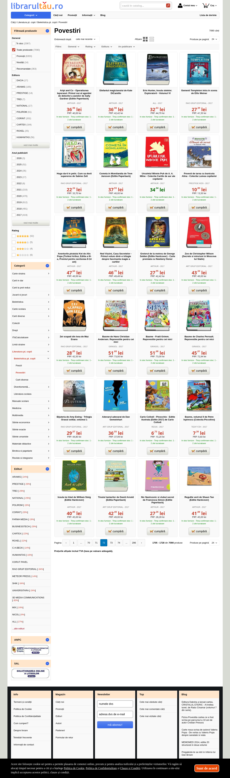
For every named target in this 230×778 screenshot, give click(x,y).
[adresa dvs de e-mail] (115, 714)
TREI (21, 99)
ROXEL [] (19, 540)
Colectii (16, 323)
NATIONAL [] (21, 498)
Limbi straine (18, 344)
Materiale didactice (21, 443)
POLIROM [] (21, 505)
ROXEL (23, 131)
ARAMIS (24, 87)
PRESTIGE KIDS (196, 183)
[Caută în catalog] (168, 5)
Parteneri (60, 730)
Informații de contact (24, 744)
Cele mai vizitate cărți (150, 716)
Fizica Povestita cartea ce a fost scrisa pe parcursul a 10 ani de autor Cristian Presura (198, 720)
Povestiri (20, 372)
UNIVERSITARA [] (24, 590)
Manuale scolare (20, 401)
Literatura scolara (22, 394)
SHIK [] (18, 583)
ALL (154, 103)
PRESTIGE (25, 93)
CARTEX (24, 124)
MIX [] (17, 607)
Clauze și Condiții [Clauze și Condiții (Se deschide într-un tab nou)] (130, 768)
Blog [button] (184, 694)
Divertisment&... (22, 387)
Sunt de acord (206, 768)
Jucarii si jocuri (19, 294)
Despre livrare (21, 730)
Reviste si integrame (22, 458)
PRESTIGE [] (21, 484)
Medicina (16, 408)
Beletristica (17, 302)
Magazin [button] (60, 694)
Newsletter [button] (104, 694)
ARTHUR (71, 103)
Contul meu (186, 5)
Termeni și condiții (23, 702)
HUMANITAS (25, 137)
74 (117, 542)
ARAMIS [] (20, 477)
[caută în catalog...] (142, 5)
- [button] (47, 31)
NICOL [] (18, 614)
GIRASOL (113, 346)
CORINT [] (20, 512)
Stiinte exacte (19, 429)
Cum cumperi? (21, 723)
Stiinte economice (21, 422)
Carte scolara (19, 309)
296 (131, 542)
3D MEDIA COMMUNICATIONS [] (28, 599)
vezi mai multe (31, 145)
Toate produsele (28, 50)
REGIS (154, 427)
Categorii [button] (19, 265)
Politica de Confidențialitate (27, 716)
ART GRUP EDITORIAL (196, 266)
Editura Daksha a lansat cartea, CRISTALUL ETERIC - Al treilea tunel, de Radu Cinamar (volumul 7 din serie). (199, 706)
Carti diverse (18, 316)
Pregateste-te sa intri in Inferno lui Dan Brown (198, 753)
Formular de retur (64, 737)
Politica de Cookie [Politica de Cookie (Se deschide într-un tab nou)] (74, 768)
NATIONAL (24, 105)
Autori (59, 723)
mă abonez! (115, 724)
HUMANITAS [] (22, 555)
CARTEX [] (20, 533)
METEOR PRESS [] (24, 576)
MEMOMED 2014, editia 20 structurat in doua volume (195, 743)
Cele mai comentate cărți (152, 709)
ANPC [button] (17, 639)
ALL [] (17, 621)
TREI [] (18, 491)
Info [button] (16, 694)
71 (95, 542)
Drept (15, 330)
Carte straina (18, 273)
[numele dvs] (115, 703)
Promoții (60, 709)
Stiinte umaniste (20, 436)
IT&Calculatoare (20, 337)
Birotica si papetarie (22, 451)
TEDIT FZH (196, 427)
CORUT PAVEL (20, 562)
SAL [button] (16, 663)
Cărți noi (60, 702)
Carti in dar (17, 280)
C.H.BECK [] (21, 547)
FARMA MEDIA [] (23, 519)
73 (109, 542)
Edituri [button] (18, 469)
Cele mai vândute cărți (151, 702)
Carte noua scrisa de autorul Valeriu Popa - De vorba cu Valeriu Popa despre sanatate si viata (200, 732)
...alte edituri (18, 628)
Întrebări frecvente (23, 737)
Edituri (59, 716)
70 (87, 542)
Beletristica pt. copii (24, 358)
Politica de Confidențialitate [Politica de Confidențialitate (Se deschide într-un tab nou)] (101, 768)
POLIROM (24, 112)
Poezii (19, 365)
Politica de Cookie (23, 709)
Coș (208, 5)
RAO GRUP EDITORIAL (196, 103)
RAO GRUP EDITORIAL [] (28, 569)
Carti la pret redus (21, 287)
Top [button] (142, 694)
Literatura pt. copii (22, 351)
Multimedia (17, 415)
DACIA (22, 80)
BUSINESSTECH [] (24, 526)
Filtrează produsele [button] (25, 30)
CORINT (24, 118)
